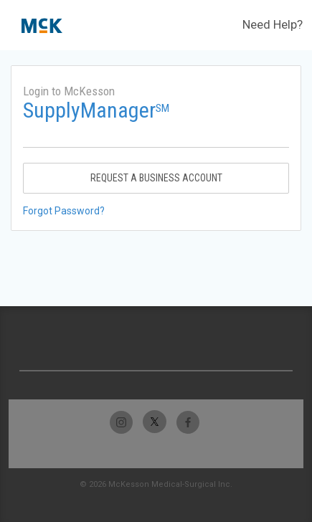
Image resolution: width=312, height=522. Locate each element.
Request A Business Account (156, 178)
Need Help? (272, 24)
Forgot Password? (64, 211)
